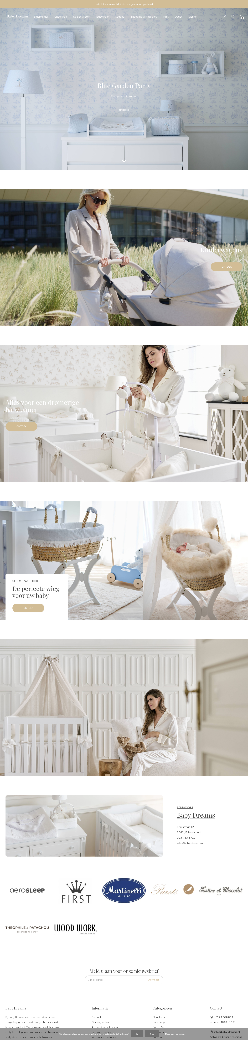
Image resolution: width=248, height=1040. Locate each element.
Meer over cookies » (175, 1034)
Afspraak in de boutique (105, 1027)
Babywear (102, 16)
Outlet (178, 16)
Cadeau (119, 16)
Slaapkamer (41, 16)
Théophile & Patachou (144, 16)
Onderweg (60, 16)
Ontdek (124, 110)
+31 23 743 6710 (223, 1017)
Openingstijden (100, 1022)
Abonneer (153, 979)
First (166, 16)
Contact (96, 1017)
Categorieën (162, 1008)
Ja (137, 1034)
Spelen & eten (81, 16)
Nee (152, 1034)
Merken (192, 16)
